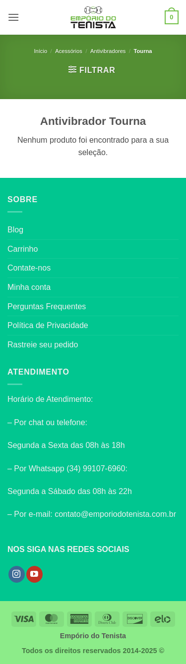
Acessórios (68, 51)
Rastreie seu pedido (42, 344)
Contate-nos (29, 268)
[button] (13, 17)
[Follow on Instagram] (16, 574)
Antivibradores (108, 51)
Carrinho (22, 249)
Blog (15, 229)
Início (40, 51)
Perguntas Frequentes (46, 306)
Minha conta (29, 287)
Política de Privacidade (47, 325)
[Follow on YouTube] (34, 574)
